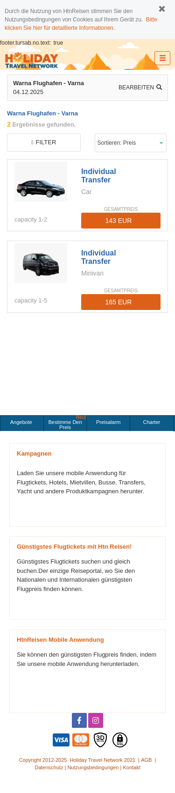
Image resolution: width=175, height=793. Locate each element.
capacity (25, 219)
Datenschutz (49, 767)
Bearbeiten (140, 87)
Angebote (22, 422)
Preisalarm (108, 422)
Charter (152, 422)
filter (43, 142)
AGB (146, 760)
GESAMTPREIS (121, 209)
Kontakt (131, 767)
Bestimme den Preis (67, 422)
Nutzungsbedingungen (93, 767)
